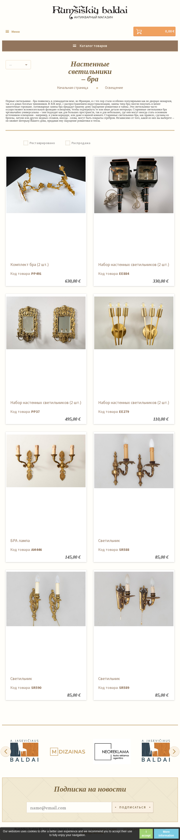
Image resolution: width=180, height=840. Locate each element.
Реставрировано (42, 143)
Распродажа (80, 143)
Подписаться (132, 807)
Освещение (114, 88)
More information (166, 833)
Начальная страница (72, 88)
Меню (15, 31)
